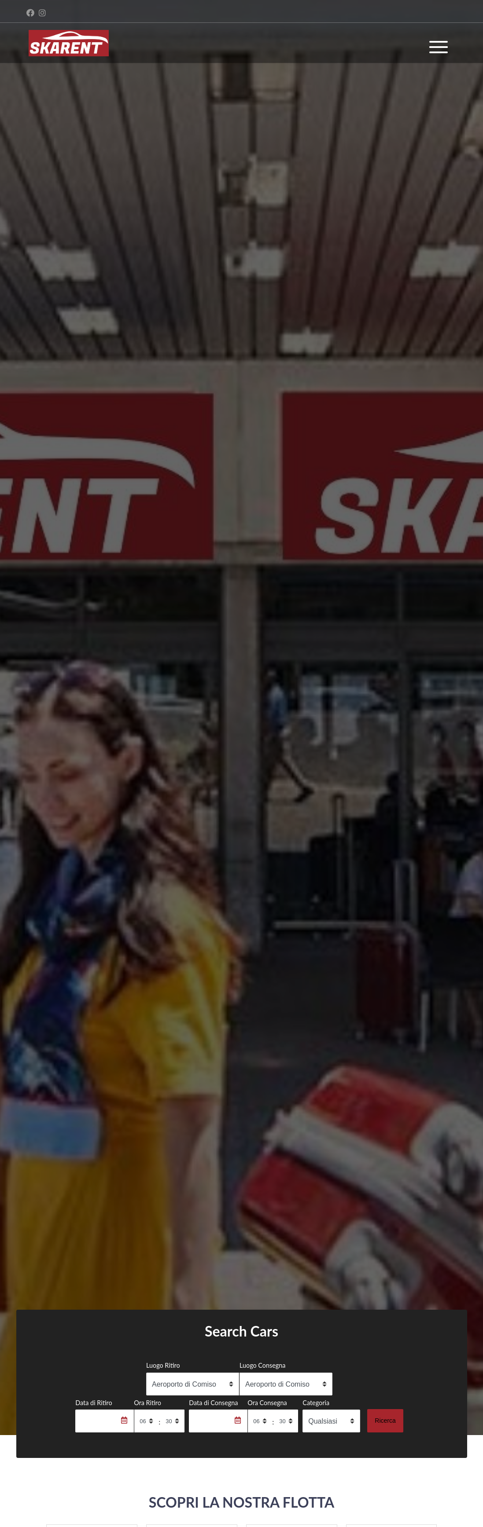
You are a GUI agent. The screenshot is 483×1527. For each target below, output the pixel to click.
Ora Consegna (267, 1402)
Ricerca (385, 1420)
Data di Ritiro (93, 1402)
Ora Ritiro (147, 1402)
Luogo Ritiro (163, 1365)
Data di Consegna (213, 1402)
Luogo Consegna (263, 1365)
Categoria (315, 1402)
